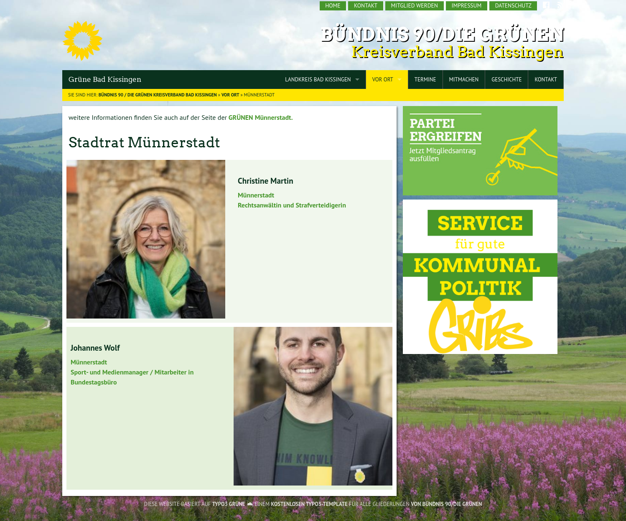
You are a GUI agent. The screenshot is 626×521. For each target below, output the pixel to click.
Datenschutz (513, 5)
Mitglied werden (414, 5)
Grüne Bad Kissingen (105, 79)
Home (332, 5)
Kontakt (365, 5)
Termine (425, 79)
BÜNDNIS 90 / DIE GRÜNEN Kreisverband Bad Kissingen (158, 95)
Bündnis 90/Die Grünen (442, 34)
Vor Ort (382, 79)
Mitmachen (464, 79)
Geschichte (506, 79)
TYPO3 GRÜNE (228, 504)
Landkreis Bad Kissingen (318, 79)
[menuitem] (333, 5)
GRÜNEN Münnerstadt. (260, 117)
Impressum (466, 5)
